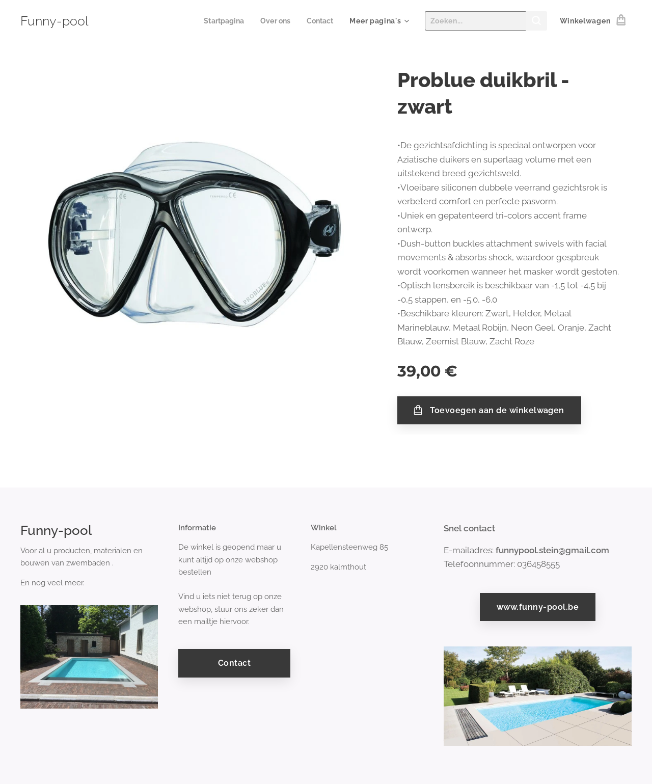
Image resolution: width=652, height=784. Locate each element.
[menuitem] (220, 21)
